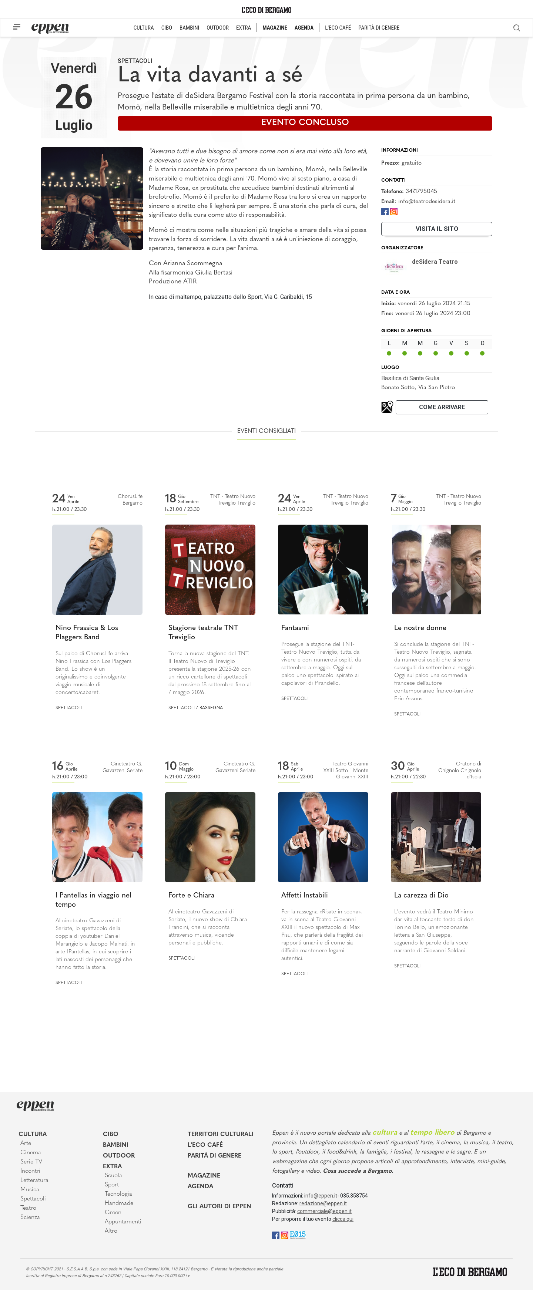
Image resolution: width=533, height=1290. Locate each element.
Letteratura (34, 1180)
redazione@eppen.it (323, 1203)
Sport (112, 1185)
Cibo (110, 1135)
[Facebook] (385, 211)
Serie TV (31, 1162)
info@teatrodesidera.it (426, 202)
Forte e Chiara (191, 895)
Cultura (33, 1135)
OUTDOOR (218, 27)
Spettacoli (135, 60)
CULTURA (144, 27)
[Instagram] (394, 211)
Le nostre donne (420, 628)
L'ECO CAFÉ (338, 27)
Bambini (115, 1145)
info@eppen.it (320, 1196)
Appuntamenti (123, 1222)
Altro (111, 1231)
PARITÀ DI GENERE (378, 27)
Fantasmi (295, 628)
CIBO (166, 27)
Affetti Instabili (304, 895)
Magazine (204, 1176)
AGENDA (304, 27)
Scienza (30, 1217)
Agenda (200, 1187)
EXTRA (243, 27)
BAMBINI (189, 27)
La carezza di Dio (421, 895)
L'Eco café (205, 1145)
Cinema (30, 1153)
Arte (25, 1143)
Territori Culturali (221, 1135)
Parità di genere (214, 1156)
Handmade (119, 1203)
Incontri (30, 1171)
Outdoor (119, 1156)
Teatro (28, 1208)
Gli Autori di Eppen (219, 1207)
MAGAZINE (274, 27)
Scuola (113, 1176)
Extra (112, 1167)
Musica (29, 1190)
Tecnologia (118, 1194)
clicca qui (342, 1219)
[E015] (298, 1234)
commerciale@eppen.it (324, 1211)
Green (113, 1213)
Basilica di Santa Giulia (410, 378)
